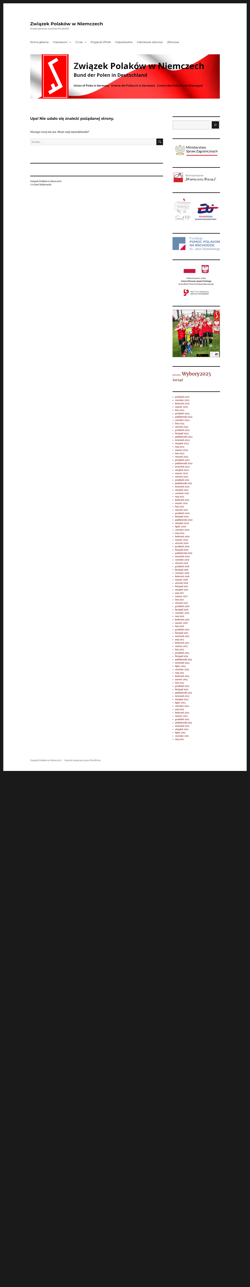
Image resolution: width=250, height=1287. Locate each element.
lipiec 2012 (180, 732)
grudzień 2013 (182, 686)
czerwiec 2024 (182, 420)
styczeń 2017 (181, 603)
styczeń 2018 (181, 583)
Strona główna (39, 42)
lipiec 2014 (180, 666)
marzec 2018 (181, 579)
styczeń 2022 (181, 476)
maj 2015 (179, 639)
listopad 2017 (181, 586)
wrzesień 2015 (182, 636)
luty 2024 (179, 423)
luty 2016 (179, 626)
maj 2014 (179, 673)
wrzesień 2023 (182, 440)
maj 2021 (179, 496)
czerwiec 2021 (182, 493)
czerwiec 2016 (182, 613)
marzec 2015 (181, 646)
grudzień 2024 (182, 413)
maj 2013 (179, 709)
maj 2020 (179, 533)
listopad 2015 (181, 633)
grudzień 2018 (182, 566)
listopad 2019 (181, 550)
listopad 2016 (181, 609)
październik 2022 (183, 463)
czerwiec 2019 (182, 559)
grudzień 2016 (182, 606)
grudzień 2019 (182, 546)
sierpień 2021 (181, 490)
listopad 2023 (181, 433)
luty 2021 (179, 506)
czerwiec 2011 (182, 736)
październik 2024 (183, 417)
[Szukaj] (215, 125)
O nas (79, 42)
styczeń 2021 (181, 510)
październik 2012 (183, 722)
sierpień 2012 (181, 729)
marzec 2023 (181, 450)
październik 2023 (183, 436)
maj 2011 (179, 739)
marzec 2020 (181, 540)
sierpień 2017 (181, 589)
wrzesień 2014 (182, 663)
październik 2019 (183, 553)
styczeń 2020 (181, 543)
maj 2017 (179, 593)
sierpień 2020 (182, 523)
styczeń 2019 (181, 563)
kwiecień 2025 (182, 403)
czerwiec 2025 (182, 400)
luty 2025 (179, 410)
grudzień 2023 (182, 430)
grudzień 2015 (182, 629)
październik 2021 (183, 483)
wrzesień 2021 (182, 486)
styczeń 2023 (181, 456)
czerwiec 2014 (182, 669)
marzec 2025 (181, 407)
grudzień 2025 (182, 397)
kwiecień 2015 (182, 643)
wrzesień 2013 (182, 696)
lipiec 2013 (180, 702)
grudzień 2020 (182, 513)
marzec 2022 (181, 473)
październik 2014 (183, 659)
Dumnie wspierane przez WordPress (82, 760)
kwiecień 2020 (182, 536)
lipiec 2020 (180, 526)
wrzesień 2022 (182, 466)
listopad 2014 (181, 656)
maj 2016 (179, 616)
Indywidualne (123, 42)
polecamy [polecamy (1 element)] (177, 375)
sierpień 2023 (182, 443)
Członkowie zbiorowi (150, 42)
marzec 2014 (181, 679)
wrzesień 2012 (182, 726)
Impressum (60, 42)
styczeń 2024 (181, 427)
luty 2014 (179, 682)
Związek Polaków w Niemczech (66, 23)
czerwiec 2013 (182, 706)
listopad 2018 (181, 569)
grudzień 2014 (182, 653)
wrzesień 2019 (182, 556)
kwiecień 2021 (182, 500)
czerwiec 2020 (182, 530)
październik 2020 (183, 520)
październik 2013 (183, 692)
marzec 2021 (181, 503)
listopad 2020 (182, 516)
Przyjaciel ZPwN (101, 42)
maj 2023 (179, 446)
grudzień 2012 (182, 719)
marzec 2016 (181, 623)
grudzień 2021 (182, 480)
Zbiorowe (173, 42)
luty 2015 (179, 649)
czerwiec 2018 (182, 573)
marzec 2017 (181, 596)
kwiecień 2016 (182, 619)
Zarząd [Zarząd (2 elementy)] (178, 380)
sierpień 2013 (181, 699)
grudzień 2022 (182, 460)
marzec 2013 (181, 716)
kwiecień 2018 (182, 576)
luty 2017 (179, 599)
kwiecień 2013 (182, 712)
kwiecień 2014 (182, 676)
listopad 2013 (181, 689)
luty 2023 (179, 453)
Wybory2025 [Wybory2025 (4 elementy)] (196, 374)
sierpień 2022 (182, 470)
